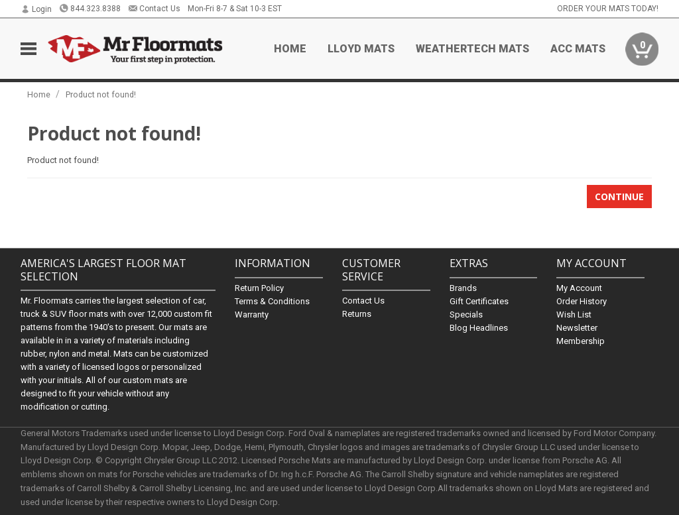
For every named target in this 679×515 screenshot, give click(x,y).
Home (290, 48)
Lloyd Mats (361, 48)
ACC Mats (577, 48)
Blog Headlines (479, 328)
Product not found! (101, 94)
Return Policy (259, 288)
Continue (619, 196)
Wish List (573, 314)
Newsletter (576, 328)
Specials (466, 314)
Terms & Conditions (272, 301)
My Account (579, 288)
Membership (580, 341)
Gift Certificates (479, 301)
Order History (581, 301)
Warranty (252, 314)
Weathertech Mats (472, 48)
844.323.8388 (90, 8)
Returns (356, 314)
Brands (463, 288)
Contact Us (154, 8)
